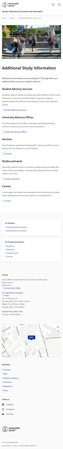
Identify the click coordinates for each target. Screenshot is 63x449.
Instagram (8, 409)
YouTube (7, 414)
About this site (6, 446)
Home (4, 18)
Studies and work (12, 179)
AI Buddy (7, 370)
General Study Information (17, 227)
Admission (11, 249)
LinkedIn (7, 404)
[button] (58, 327)
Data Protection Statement (27, 446)
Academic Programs (11, 378)
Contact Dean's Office (12, 288)
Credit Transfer (12, 253)
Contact (15, 446)
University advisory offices (16, 132)
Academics (11, 246)
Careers (8, 200)
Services (8, 153)
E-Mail (6, 295)
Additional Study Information (30, 18)
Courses (10, 256)
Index (6, 390)
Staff (5, 374)
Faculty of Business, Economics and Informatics (22, 11)
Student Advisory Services (16, 110)
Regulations (8, 386)
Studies (12, 18)
